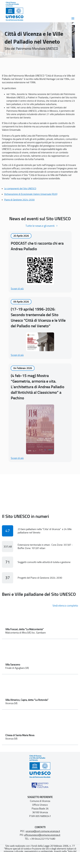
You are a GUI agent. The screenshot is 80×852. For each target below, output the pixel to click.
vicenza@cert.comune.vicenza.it (43, 831)
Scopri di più (17, 288)
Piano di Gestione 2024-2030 (19, 199)
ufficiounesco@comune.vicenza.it (42, 835)
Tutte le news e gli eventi (40, 225)
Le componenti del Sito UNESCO (20, 188)
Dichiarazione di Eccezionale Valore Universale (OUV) (30, 194)
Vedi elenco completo (65, 605)
